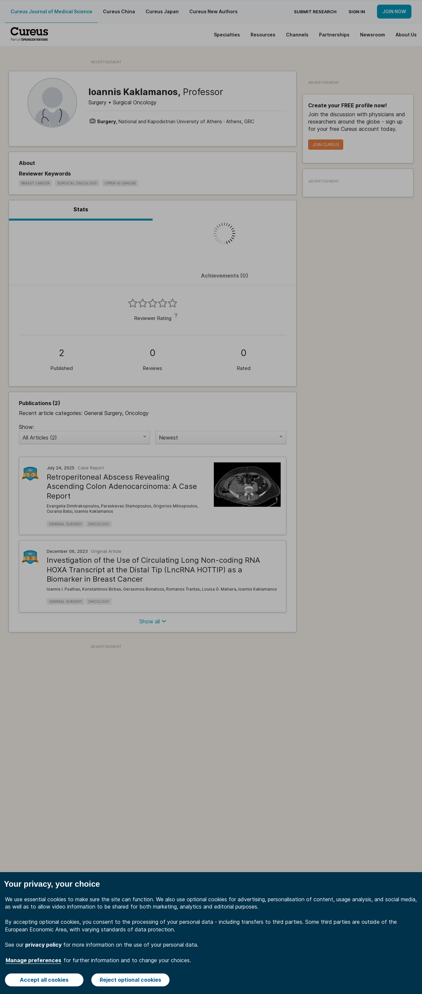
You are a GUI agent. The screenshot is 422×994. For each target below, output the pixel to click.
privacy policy (43, 944)
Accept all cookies (44, 979)
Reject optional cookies (130, 979)
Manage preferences (33, 960)
